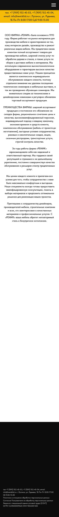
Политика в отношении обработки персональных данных (26, 498)
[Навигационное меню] (53, 5)
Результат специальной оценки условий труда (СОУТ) (25, 503)
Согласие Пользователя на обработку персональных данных (28, 500)
